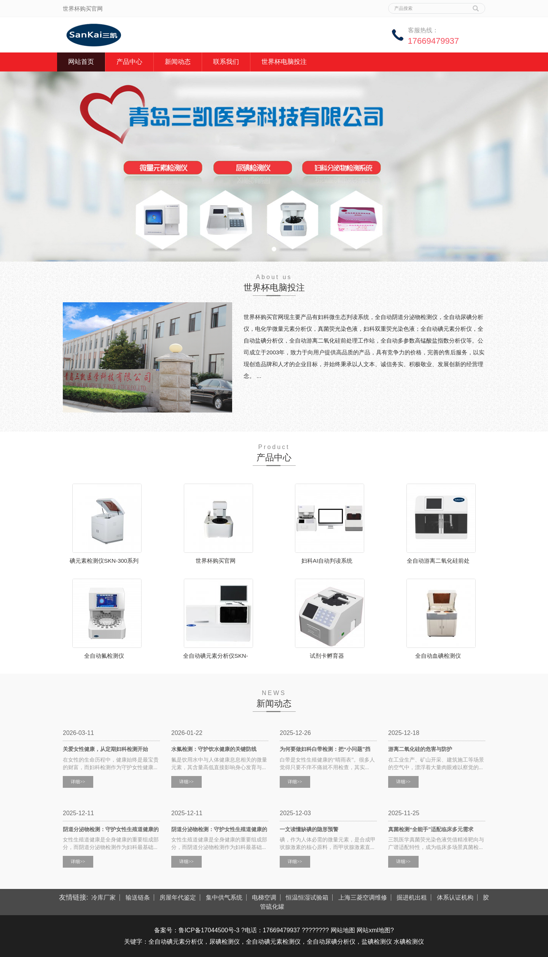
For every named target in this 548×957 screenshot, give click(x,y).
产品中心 (129, 61)
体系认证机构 (455, 897)
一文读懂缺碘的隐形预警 (309, 829)
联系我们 (226, 61)
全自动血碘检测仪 (438, 655)
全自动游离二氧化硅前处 (438, 560)
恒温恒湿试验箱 (307, 897)
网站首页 (81, 61)
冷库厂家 (103, 897)
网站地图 (343, 930)
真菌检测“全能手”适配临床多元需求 (430, 829)
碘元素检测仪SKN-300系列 (104, 560)
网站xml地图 (373, 930)
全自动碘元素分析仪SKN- (215, 655)
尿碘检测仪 (224, 941)
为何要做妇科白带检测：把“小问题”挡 (325, 749)
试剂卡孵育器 (327, 655)
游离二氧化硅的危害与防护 (420, 749)
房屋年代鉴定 (177, 897)
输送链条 (138, 897)
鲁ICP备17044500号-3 (208, 930)
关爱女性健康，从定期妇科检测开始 (105, 749)
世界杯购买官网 (216, 560)
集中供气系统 (224, 897)
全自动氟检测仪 (104, 655)
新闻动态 (178, 61)
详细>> (78, 781)
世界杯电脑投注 (284, 61)
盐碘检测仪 (377, 941)
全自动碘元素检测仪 (273, 941)
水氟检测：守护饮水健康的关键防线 (213, 749)
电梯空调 (264, 897)
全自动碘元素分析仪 (175, 941)
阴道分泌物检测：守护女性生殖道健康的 (111, 829)
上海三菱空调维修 (362, 897)
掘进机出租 (412, 897)
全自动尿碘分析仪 (331, 941)
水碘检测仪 (408, 941)
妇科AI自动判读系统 (326, 560)
